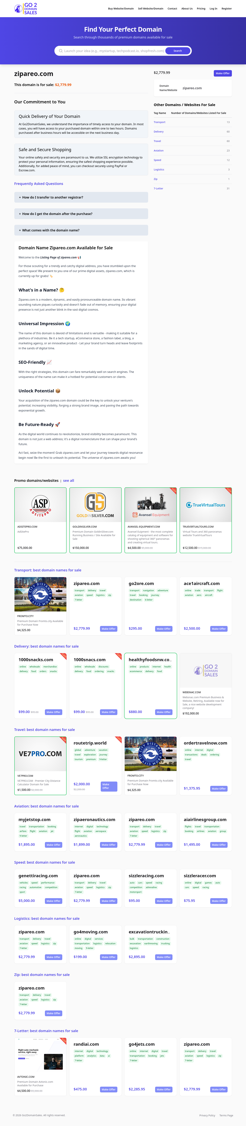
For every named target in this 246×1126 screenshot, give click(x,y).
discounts (103, 666)
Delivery (159, 131)
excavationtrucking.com (155, 932)
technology (102, 826)
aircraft (208, 595)
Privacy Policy (207, 1115)
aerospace (101, 831)
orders (43, 671)
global (78, 750)
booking (143, 595)
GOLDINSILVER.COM (85, 526)
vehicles (24, 882)
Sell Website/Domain (150, 8)
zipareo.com (33, 73)
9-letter (103, 759)
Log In (213, 8)
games (208, 882)
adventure (163, 590)
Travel (157, 141)
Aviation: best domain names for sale (46, 806)
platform (79, 1055)
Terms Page (226, 1115)
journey (155, 595)
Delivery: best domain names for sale (46, 646)
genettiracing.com (38, 875)
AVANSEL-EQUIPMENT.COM (144, 526)
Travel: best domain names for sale (44, 729)
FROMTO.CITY (25, 616)
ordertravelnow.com (205, 743)
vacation (103, 750)
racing (23, 887)
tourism (79, 759)
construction (162, 938)
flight (220, 590)
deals (203, 754)
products (144, 666)
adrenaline (151, 887)
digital (210, 750)
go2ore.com (141, 583)
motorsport (136, 892)
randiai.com (86, 1044)
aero (199, 595)
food (33, 671)
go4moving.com (91, 932)
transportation (36, 826)
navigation (148, 590)
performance (48, 882)
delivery (92, 590)
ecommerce (136, 671)
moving (78, 948)
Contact (172, 8)
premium (91, 759)
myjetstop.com (35, 819)
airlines (200, 831)
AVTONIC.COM (26, 1076)
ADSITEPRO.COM (27, 526)
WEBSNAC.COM (192, 692)
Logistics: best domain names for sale (47, 918)
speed (89, 595)
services (99, 938)
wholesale (35, 666)
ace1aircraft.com (202, 583)
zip (109, 595)
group (223, 831)
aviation (79, 595)
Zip (156, 179)
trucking (165, 943)
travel (103, 590)
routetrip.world (90, 743)
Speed (157, 160)
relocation (110, 943)
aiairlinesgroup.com (205, 819)
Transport (159, 122)
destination (136, 599)
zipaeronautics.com (94, 819)
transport (79, 590)
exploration (90, 754)
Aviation (159, 150)
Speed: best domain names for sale (44, 862)
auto (132, 882)
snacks (53, 671)
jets (162, 1055)
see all (68, 480)
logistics (100, 595)
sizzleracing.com (146, 875)
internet (156, 666)
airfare (23, 831)
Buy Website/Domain (121, 8)
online (188, 590)
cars (140, 882)
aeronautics (81, 835)
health (167, 666)
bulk (132, 938)
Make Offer (223, 73)
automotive (35, 887)
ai (109, 1055)
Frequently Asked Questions (38, 183)
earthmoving (151, 943)
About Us (187, 8)
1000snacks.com (36, 659)
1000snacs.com (90, 659)
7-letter (78, 599)
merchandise (50, 666)
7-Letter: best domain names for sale (46, 1030)
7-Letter (158, 188)
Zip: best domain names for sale (42, 974)
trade (197, 590)
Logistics (159, 169)
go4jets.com (142, 1044)
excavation (135, 943)
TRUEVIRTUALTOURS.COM (198, 526)
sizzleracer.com (200, 875)
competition (51, 887)
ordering (99, 671)
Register (227, 8)
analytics (91, 1055)
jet (52, 831)
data (102, 1055)
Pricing (201, 8)
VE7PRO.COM (25, 775)
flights (188, 826)
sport (22, 892)
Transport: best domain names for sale (47, 570)
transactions (191, 754)
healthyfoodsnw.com (151, 659)
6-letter (149, 599)
